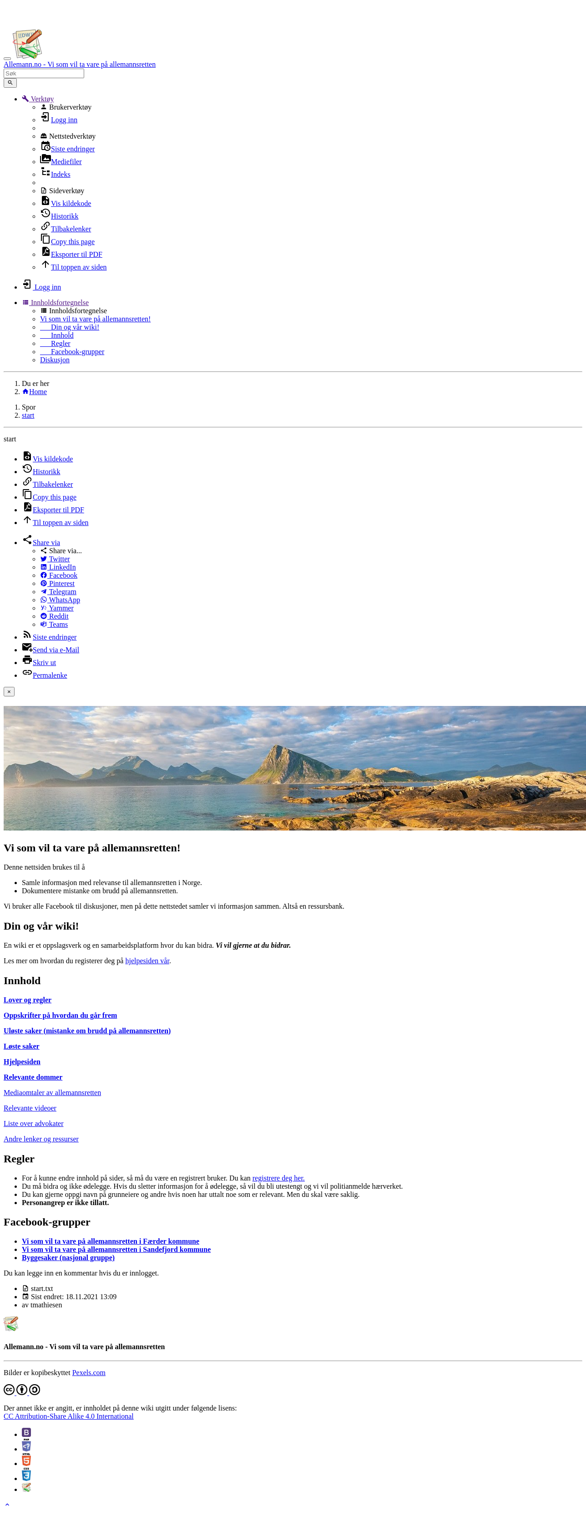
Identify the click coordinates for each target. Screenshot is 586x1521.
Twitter (55, 559)
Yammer (57, 608)
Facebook (58, 575)
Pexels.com (89, 1372)
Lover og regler (27, 1000)
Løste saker (22, 1046)
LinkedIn (58, 567)
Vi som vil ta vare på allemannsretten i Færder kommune (110, 1241)
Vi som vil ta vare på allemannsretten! (95, 319)
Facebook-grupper (72, 351)
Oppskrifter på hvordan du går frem (60, 1015)
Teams (54, 624)
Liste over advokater (34, 1123)
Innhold (57, 335)
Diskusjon (55, 360)
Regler (55, 343)
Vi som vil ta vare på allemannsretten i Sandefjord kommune (116, 1249)
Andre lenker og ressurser (41, 1139)
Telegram (58, 591)
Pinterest (57, 583)
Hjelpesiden (22, 1062)
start (28, 415)
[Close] (9, 691)
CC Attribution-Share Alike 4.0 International (69, 1416)
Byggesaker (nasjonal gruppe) (68, 1257)
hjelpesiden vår (147, 961)
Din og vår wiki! (69, 327)
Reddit (54, 616)
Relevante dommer (33, 1077)
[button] (38, 99)
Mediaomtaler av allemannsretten (52, 1092)
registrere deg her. (279, 1178)
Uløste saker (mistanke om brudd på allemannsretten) (87, 1031)
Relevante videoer (30, 1108)
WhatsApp (60, 600)
